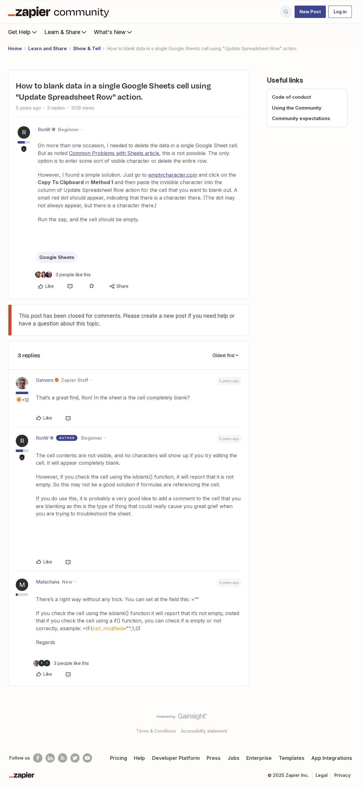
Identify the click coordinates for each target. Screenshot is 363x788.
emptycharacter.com (172, 175)
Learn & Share (66, 32)
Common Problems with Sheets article (114, 153)
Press (214, 758)
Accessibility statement (204, 731)
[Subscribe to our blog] (62, 758)
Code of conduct (291, 97)
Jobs (233, 758)
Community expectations (301, 118)
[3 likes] (63, 274)
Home (15, 48)
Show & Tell (87, 48)
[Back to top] (350, 722)
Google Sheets (56, 257)
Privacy (342, 775)
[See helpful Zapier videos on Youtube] (87, 758)
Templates (291, 758)
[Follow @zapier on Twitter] (75, 758)
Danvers (45, 380)
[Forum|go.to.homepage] (60, 12)
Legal (322, 775)
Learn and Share (47, 48)
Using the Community (296, 108)
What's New (113, 32)
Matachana (47, 582)
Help (139, 758)
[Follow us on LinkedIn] (50, 758)
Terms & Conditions (156, 731)
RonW (44, 129)
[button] (310, 12)
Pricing (118, 758)
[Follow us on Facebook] (37, 758)
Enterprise (259, 758)
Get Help (23, 32)
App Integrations (331, 758)
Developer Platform (176, 758)
